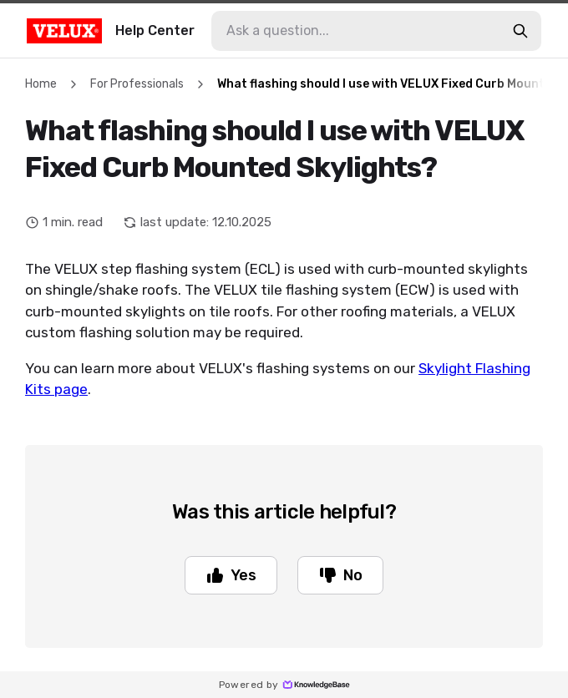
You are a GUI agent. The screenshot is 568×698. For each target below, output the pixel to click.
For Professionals (137, 84)
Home (41, 84)
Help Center (111, 30)
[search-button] (520, 30)
